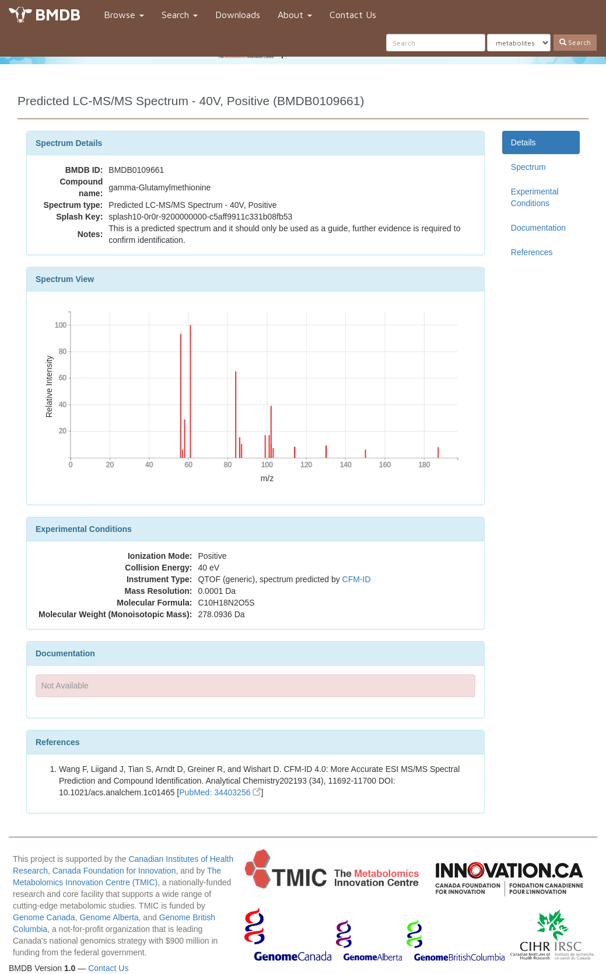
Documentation (538, 227)
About (295, 14)
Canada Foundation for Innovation (114, 870)
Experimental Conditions (535, 197)
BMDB (57, 14)
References (532, 252)
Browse (124, 14)
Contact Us (353, 14)
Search (180, 14)
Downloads (237, 14)
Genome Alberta (108, 917)
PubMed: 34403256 (220, 792)
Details (523, 142)
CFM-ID (356, 579)
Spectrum (528, 167)
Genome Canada (44, 917)
